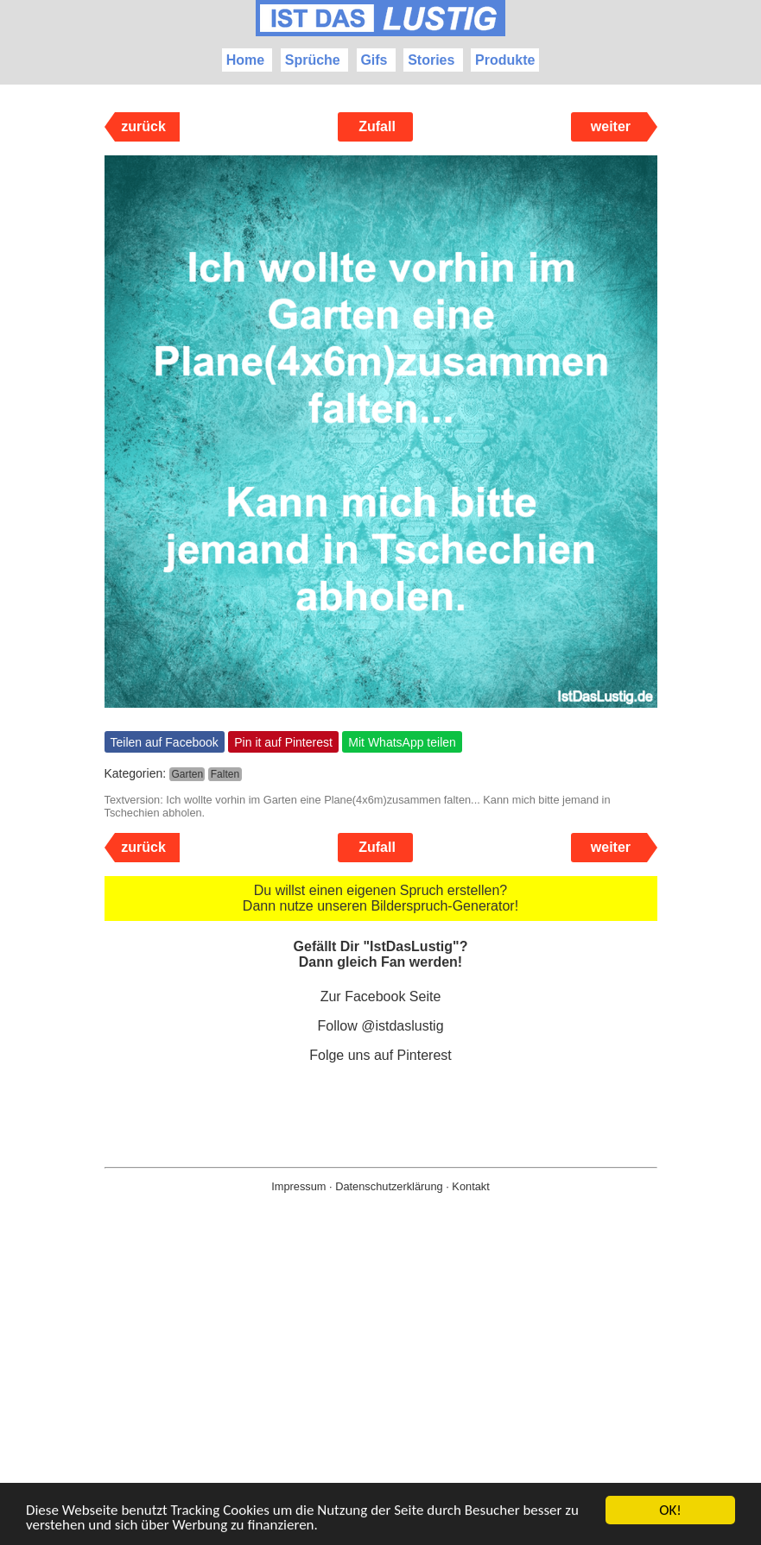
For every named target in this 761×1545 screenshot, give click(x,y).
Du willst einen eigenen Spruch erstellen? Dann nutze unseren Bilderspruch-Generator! (380, 898)
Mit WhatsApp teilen (402, 742)
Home (245, 60)
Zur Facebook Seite (380, 996)
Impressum (298, 1186)
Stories (431, 60)
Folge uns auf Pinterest (380, 1055)
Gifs (373, 60)
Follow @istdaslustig (380, 1025)
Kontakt (470, 1186)
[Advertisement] (380, 1396)
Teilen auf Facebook (165, 742)
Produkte (505, 60)
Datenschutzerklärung (388, 1186)
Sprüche (312, 60)
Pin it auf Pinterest (283, 742)
